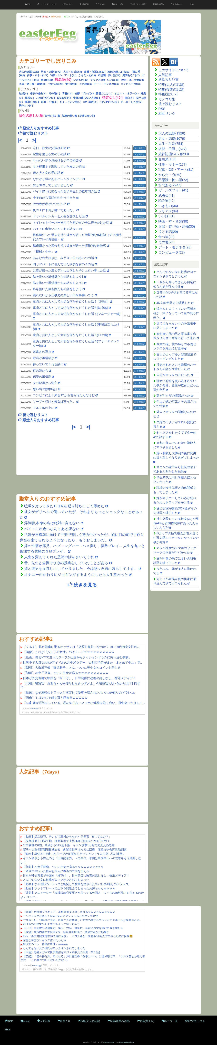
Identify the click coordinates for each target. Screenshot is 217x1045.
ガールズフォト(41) (173, 190)
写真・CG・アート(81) (63, 75)
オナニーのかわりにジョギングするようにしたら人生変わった (76, 575)
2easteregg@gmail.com (126, 1042)
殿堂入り (100, 4)
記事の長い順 (69, 115)
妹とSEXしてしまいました (51, 185)
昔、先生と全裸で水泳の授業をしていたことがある (66, 563)
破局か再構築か (44, 358)
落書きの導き (42, 351)
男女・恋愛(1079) (51, 71)
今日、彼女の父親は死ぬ (49, 148)
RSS (192, 4)
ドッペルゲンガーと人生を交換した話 (59, 216)
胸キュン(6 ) (26, 105)
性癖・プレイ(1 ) (84, 93)
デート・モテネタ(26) (106, 83)
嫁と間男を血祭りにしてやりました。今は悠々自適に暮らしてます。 (81, 569)
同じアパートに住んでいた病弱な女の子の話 (63, 264)
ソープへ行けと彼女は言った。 (54, 401)
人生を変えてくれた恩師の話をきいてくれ (59, 557)
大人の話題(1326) (29, 71)
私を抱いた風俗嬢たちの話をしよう (57, 289)
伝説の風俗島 (42, 376)
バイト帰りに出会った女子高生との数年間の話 (65, 191)
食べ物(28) (71, 83)
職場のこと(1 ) (104, 93)
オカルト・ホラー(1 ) (126, 93)
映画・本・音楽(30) (132, 79)
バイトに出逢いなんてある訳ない (56, 229)
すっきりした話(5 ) (131, 101)
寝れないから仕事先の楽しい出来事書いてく (63, 295)
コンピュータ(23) (131, 83)
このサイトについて (46, 4)
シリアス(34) (97, 79)
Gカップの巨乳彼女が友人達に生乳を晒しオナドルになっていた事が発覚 (176, 538)
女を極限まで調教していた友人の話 (57, 166)
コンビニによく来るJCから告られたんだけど (64, 395)
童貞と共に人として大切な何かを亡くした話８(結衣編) (70, 307)
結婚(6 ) (23, 93)
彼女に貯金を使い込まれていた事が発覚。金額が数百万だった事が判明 (176, 385)
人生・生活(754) (72, 71)
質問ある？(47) (131, 75)
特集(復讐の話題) (171, 89)
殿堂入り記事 (168, 79)
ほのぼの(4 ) (64, 97)
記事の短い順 (87, 115)
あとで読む (139, 148)
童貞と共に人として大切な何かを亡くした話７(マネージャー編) (76, 314)
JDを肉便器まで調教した (173, 303)
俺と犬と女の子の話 (46, 172)
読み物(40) (166, 200)
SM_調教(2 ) (90, 101)
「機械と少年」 (43, 251)
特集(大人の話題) (138, 4)
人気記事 (84, 4)
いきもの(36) (80, 79)
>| (34, 140)
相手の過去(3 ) (38, 93)
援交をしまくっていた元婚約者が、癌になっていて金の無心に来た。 (176, 313)
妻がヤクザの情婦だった (173, 395)
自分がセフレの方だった (173, 375)
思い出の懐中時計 (45, 389)
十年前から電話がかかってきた (54, 197)
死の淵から (41, 370)
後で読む (67, 4)
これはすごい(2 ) (109, 101)
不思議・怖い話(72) (109, 75)
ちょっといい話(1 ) (70, 101)
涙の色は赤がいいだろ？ (49, 204)
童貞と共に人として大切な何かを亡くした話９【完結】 (71, 301)
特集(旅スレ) (177, 4)
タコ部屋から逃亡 (45, 383)
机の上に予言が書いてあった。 (54, 210)
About (25, 1021)
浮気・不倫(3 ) (49, 101)
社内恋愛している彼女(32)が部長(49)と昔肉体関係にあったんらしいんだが (176, 523)
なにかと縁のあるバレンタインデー (57, 179)
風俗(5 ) (29, 97)
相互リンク (166, 113)
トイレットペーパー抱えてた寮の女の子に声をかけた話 (71, 222)
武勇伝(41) (47, 79)
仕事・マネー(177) (37, 75)
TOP (28, 4)
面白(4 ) (129, 97)
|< (20, 140)
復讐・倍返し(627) (94, 71)
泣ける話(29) (55, 83)
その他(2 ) (54, 93)
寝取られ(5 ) (32, 101)
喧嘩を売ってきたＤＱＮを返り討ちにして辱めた (64, 506)
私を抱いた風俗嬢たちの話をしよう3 (58, 276)
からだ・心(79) (87, 75)
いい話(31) (113, 79)
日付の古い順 (52, 115)
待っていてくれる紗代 (48, 364)
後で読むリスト (170, 104)
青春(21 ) (67, 93)
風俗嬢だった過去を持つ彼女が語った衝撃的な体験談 (69, 245)
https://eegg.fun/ (109, 1042)
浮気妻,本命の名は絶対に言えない (52, 523)
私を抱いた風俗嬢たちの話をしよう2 (58, 283)
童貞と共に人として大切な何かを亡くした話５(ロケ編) (70, 335)
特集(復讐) (158, 4)
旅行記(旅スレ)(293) (118, 71)
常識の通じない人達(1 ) (86, 97)
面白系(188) (167, 159)
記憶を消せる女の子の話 (49, 154)
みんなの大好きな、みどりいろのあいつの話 (63, 258)
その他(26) (86, 83)
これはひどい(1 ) (45, 97)
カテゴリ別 (117, 4)
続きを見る (82, 584)
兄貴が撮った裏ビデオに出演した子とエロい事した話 (69, 270)
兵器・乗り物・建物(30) (32, 83)
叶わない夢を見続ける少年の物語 (56, 160)
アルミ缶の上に (44, 408)
